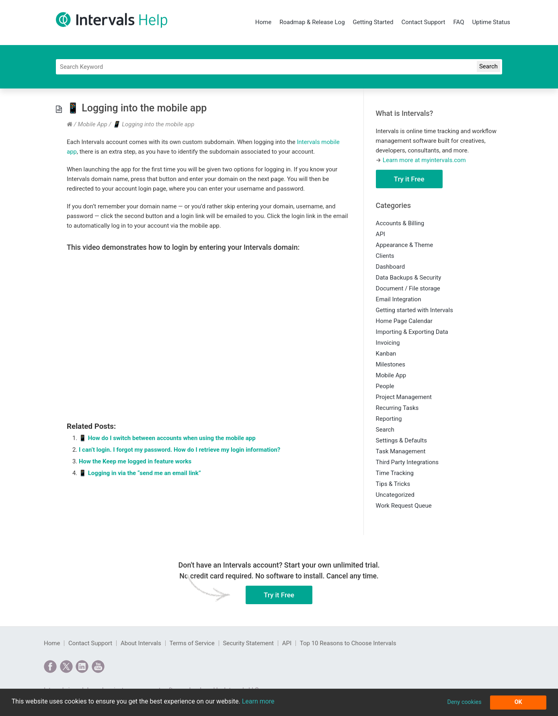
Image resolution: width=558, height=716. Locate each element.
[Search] (279, 66)
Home (263, 22)
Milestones (390, 364)
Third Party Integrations (407, 462)
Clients (385, 255)
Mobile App (92, 124)
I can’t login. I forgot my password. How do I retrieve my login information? (179, 449)
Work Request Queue (404, 505)
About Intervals (141, 643)
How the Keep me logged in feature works (135, 461)
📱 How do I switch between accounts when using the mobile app (167, 438)
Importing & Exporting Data (412, 331)
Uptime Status (491, 22)
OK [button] (518, 702)
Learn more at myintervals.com (424, 160)
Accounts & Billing (400, 223)
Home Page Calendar (404, 321)
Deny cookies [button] (464, 702)
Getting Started (373, 22)
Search (385, 429)
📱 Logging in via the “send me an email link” (140, 473)
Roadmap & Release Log (312, 22)
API (380, 234)
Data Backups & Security (408, 277)
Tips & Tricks (393, 484)
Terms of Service (191, 643)
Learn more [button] (258, 701)
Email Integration (398, 299)
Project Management (404, 397)
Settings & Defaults (401, 440)
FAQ (458, 22)
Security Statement (248, 643)
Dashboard (390, 266)
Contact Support (423, 22)
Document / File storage (408, 288)
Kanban (386, 353)
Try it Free (409, 179)
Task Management (401, 451)
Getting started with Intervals (414, 310)
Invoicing (388, 342)
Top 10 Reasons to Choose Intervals (348, 643)
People (385, 386)
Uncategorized (395, 494)
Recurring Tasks (397, 407)
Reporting (389, 418)
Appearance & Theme (404, 245)
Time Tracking (395, 473)
